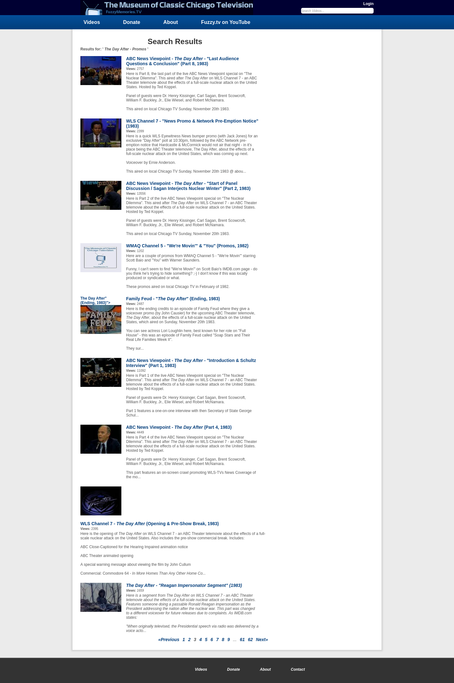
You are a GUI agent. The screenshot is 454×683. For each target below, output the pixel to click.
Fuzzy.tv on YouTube (225, 22)
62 (250, 639)
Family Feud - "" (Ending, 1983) (173, 298)
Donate (131, 22)
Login (368, 4)
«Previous (168, 639)
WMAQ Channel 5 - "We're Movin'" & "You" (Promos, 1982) (187, 245)
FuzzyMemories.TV (169, 7)
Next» (262, 639)
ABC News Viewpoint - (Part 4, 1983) (179, 427)
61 (242, 639)
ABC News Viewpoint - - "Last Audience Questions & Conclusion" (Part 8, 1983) (182, 61)
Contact (298, 669)
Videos (92, 22)
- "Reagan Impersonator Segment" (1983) (184, 585)
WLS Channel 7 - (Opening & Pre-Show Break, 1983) (149, 523)
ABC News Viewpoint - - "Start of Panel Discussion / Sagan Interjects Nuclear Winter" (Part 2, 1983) (188, 186)
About (170, 22)
